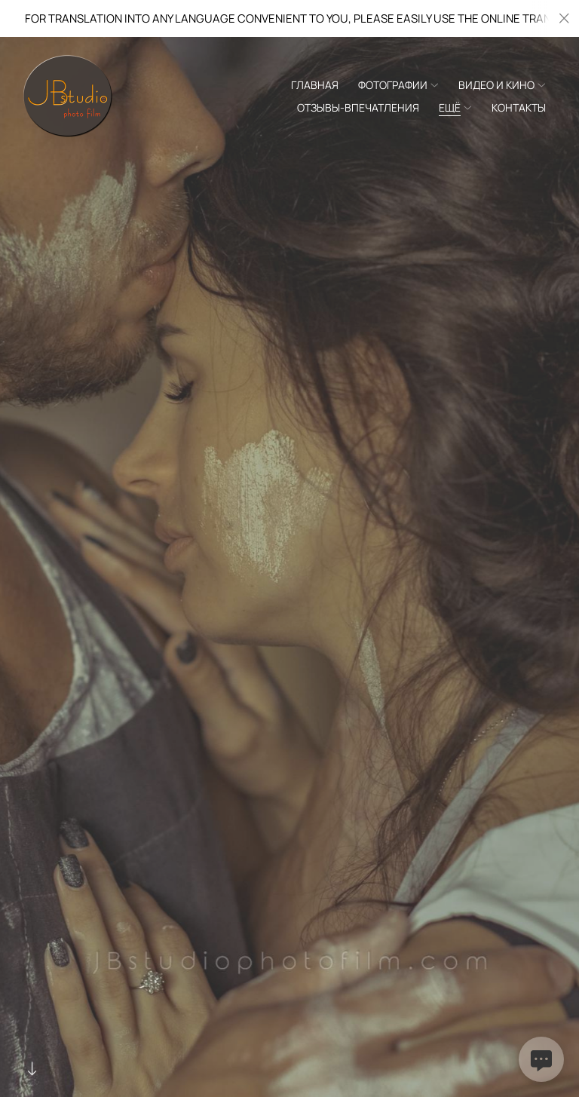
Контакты (519, 107)
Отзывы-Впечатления (358, 107)
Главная (315, 85)
